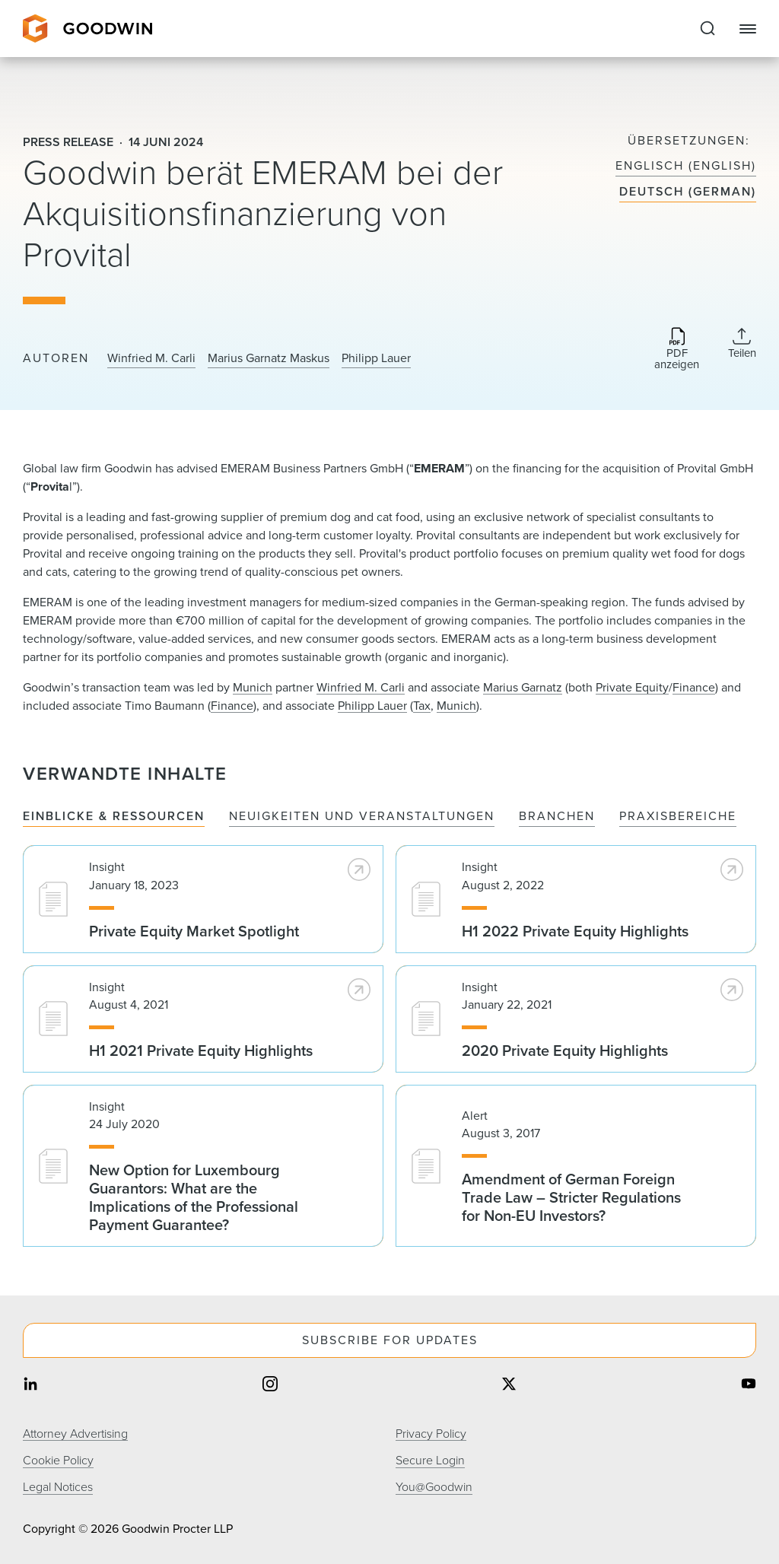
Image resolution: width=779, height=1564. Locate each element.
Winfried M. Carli (151, 358)
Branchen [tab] (557, 817)
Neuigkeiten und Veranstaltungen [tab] (361, 817)
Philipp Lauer (376, 358)
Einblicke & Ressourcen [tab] (114, 817)
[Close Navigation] (747, 29)
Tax (422, 705)
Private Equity (632, 687)
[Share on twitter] (509, 1385)
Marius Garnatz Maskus (268, 358)
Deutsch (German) (687, 192)
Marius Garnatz (522, 687)
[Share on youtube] (748, 1385)
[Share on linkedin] (30, 1385)
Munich (252, 687)
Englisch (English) (685, 166)
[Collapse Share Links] (742, 343)
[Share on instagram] (270, 1385)
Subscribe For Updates (390, 1340)
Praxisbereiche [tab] (677, 817)
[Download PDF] (677, 350)
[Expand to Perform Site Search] (707, 29)
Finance (693, 687)
